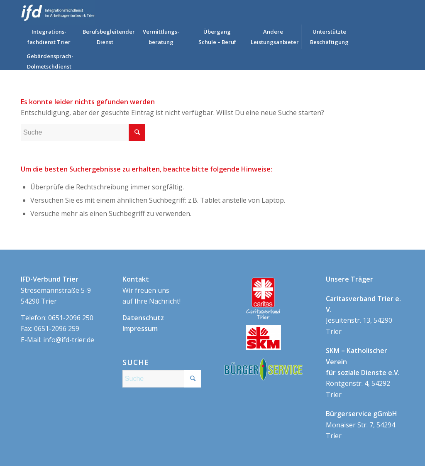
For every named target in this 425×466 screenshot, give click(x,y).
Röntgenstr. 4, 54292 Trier (363, 372)
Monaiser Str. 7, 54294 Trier (361, 424)
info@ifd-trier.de (68, 339)
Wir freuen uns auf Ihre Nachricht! (151, 290)
